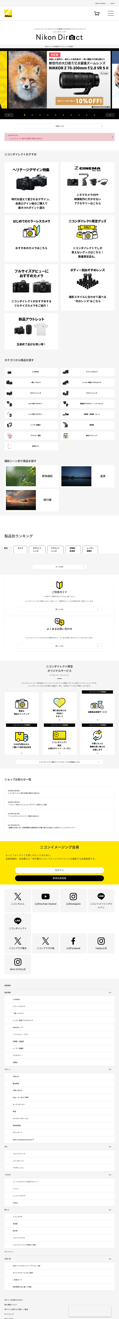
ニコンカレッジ (18, 1165)
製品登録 (16, 1087)
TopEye (15, 1207)
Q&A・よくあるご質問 (20, 1101)
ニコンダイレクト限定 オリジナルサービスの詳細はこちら (59, 762)
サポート (7, 1072)
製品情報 (7, 995)
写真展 (15, 1228)
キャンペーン (9, 1256)
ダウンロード (17, 1136)
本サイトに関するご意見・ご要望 (16, 1314)
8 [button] (79, 115)
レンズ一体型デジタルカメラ (23, 1023)
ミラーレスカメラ (19, 1009)
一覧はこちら (59, 126)
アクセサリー (17, 1058)
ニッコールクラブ (19, 1200)
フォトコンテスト (19, 1242)
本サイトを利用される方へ (13, 1305)
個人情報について (10, 1310)
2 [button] (32, 115)
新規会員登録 (59, 879)
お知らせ (16, 1080)
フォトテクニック (19, 1158)
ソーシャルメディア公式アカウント (25, 1186)
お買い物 (7, 1264)
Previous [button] (8, 115)
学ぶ (6, 1150)
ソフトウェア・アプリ (20, 1037)
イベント (16, 1193)
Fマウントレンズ (55, 549)
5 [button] (55, 115)
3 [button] (40, 115)
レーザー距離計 (90, 549)
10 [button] (94, 115)
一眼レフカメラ (18, 1016)
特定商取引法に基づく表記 (22, 1292)
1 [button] (24, 115)
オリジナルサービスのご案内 (23, 1278)
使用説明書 (17, 1129)
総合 (6, 548)
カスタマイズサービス (20, 1122)
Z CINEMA (16, 1002)
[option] (59, 46)
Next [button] (110, 115)
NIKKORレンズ (18, 1030)
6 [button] (63, 115)
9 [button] (86, 115)
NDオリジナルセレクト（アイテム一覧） (27, 1271)
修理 (14, 1115)
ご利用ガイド (17, 1285)
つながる (7, 1179)
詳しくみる (60, 609)
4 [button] (47, 115)
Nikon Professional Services (22, 1143)
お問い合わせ (17, 1094)
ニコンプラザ (17, 1221)
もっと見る (59, 567)
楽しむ (6, 1214)
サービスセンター (19, 1108)
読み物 (15, 1235)
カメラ (20, 548)
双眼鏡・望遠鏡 (73, 549)
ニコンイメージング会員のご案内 (24, 1249)
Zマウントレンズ (37, 549)
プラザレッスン (18, 1172)
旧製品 (15, 1065)
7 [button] (71, 115)
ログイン (59, 871)
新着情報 (7, 988)
